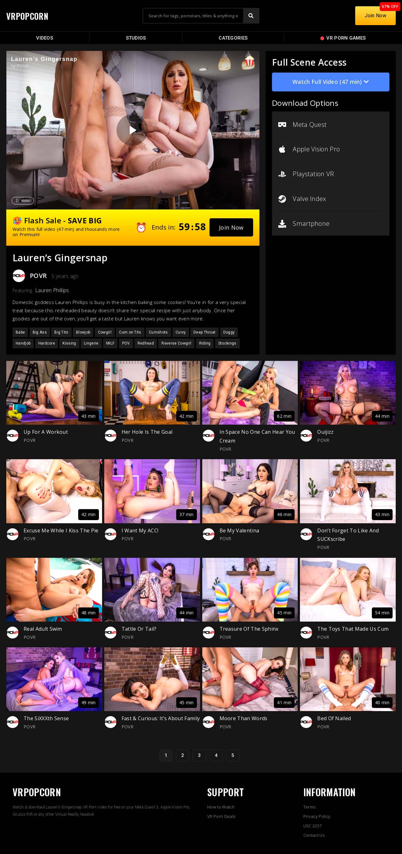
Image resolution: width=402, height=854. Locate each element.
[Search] (251, 15)
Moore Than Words (244, 718)
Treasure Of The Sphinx (249, 628)
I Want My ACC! (140, 530)
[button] (231, 227)
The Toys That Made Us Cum (352, 628)
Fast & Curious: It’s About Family (161, 718)
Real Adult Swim (43, 628)
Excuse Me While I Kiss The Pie (61, 530)
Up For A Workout (46, 431)
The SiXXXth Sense (46, 718)
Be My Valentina (239, 530)
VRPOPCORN (30, 15)
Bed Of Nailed (334, 718)
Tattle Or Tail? (139, 628)
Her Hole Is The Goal (147, 431)
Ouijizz (325, 431)
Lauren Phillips (52, 290)
